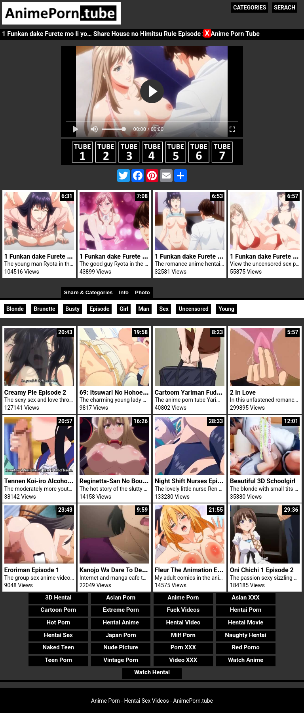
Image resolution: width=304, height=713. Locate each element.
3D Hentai (58, 597)
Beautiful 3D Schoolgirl (262, 481)
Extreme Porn (121, 609)
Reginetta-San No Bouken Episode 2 (131, 481)
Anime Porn (183, 597)
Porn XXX (183, 647)
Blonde (15, 309)
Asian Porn (120, 597)
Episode (99, 309)
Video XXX (183, 660)
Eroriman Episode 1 (31, 570)
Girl (124, 309)
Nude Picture (120, 647)
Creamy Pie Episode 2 (35, 392)
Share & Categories (88, 292)
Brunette (44, 309)
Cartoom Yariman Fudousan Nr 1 (201, 392)
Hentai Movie (245, 622)
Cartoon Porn (58, 609)
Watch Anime (245, 660)
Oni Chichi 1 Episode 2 (262, 570)
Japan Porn (121, 635)
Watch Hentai (152, 672)
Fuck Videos (183, 609)
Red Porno (245, 647)
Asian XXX (245, 597)
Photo (142, 292)
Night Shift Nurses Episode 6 (196, 481)
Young (226, 309)
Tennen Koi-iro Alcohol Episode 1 (51, 481)
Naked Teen (58, 647)
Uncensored (193, 309)
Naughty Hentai (245, 635)
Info (124, 292)
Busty (72, 309)
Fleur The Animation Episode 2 (198, 570)
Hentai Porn (246, 609)
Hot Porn (58, 622)
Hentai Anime (121, 622)
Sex (164, 309)
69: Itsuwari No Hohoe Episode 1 (126, 392)
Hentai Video (183, 622)
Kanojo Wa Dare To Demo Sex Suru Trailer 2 (141, 570)
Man (143, 309)
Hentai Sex (58, 635)
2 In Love (243, 392)
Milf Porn (183, 635)
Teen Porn (58, 660)
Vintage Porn (120, 660)
